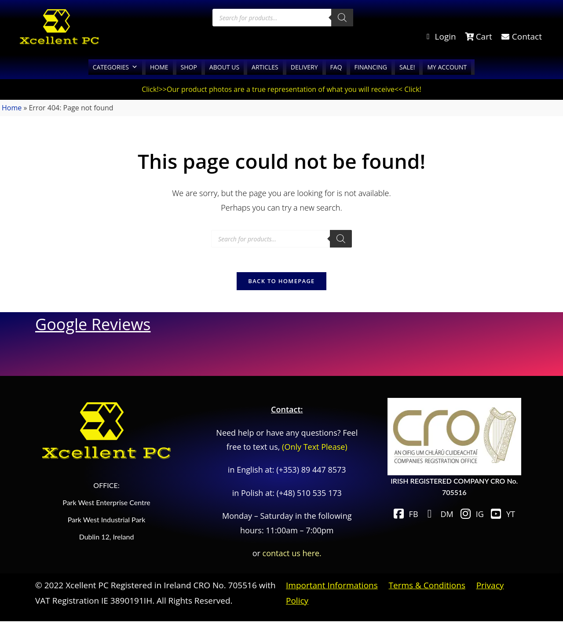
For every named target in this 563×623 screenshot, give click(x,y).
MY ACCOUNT (447, 67)
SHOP (189, 67)
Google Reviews (92, 326)
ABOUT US (224, 67)
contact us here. (292, 555)
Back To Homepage (281, 283)
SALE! (407, 67)
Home (12, 108)
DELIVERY (304, 67)
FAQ (336, 67)
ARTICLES (265, 67)
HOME (159, 67)
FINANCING (371, 67)
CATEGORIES (115, 67)
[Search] (342, 17)
